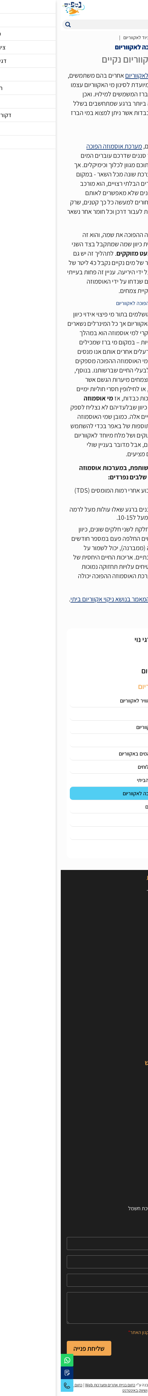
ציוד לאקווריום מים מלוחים (103, 766)
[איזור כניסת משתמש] (116, 9)
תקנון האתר (80, 1332)
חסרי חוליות (130, 1098)
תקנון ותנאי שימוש (124, 1182)
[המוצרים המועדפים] (104, 9)
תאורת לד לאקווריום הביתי (103, 780)
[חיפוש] (79, 24)
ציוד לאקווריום (127, 1014)
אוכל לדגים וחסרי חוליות (117, 1005)
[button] (7, 24)
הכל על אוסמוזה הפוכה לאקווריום (96, 793)
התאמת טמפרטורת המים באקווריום (94, 753)
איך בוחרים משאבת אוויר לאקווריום (94, 700)
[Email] (74, 1280)
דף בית (138, 37)
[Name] (74, 1243)
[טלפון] (74, 1261)
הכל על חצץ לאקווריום (107, 806)
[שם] (74, 1243)
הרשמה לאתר (128, 1174)
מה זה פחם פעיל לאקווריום (103, 727)
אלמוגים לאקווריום (123, 1090)
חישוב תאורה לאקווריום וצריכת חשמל (104, 1208)
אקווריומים (131, 997)
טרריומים (133, 1039)
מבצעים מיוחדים (125, 1048)
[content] (74, 1308)
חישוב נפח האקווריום (121, 1191)
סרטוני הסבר (129, 1115)
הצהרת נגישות (127, 1166)
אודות (136, 1149)
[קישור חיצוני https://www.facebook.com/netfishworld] (136, 969)
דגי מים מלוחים (126, 1081)
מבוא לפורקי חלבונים (108, 819)
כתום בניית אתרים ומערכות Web (49, 1385)
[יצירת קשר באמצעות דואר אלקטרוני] (6, 1372)
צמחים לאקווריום (125, 1022)
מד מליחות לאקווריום (108, 740)
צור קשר (133, 1157)
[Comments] (74, 1308)
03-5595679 (6, 1385)
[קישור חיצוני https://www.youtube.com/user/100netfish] (122, 969)
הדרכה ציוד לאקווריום (83, 37)
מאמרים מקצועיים (124, 1107)
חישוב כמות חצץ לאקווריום (115, 1199)
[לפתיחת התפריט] (140, 9)
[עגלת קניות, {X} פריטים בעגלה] (128, 9)
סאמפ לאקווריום (113, 713)
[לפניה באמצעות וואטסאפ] (6, 1360)
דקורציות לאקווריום (122, 1031)
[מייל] (74, 1280)
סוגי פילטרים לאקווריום (92, 75)
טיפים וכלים (130, 1123)
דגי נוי (136, 1073)
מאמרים (117, 37)
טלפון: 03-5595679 (115, 935)
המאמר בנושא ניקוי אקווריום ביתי (49, 598)
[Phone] (74, 1261)
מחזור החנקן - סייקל (109, 833)
